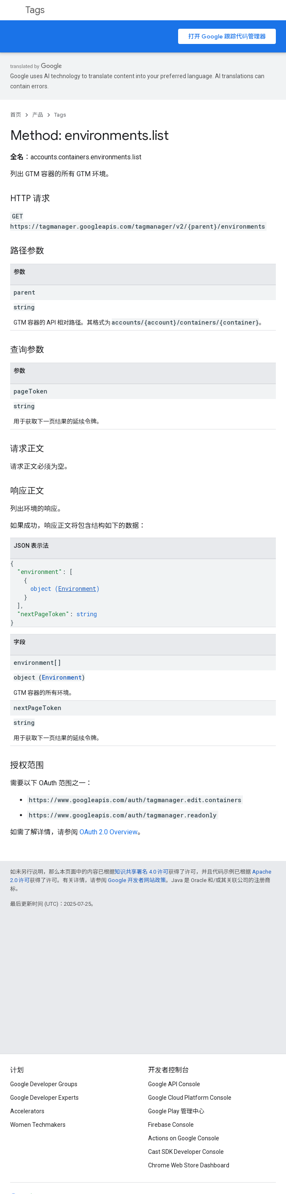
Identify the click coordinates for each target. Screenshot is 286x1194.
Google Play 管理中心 (176, 1111)
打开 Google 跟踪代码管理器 (227, 36)
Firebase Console (171, 1124)
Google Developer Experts (44, 1097)
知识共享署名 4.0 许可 (141, 872)
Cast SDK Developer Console (186, 1151)
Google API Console (174, 1084)
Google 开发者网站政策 (137, 880)
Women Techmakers (38, 1124)
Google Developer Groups (43, 1084)
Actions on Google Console (183, 1138)
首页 (15, 115)
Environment (77, 589)
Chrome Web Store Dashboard (188, 1165)
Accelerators (27, 1111)
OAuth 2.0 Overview (109, 832)
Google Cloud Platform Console (189, 1097)
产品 (37, 115)
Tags (34, 10)
